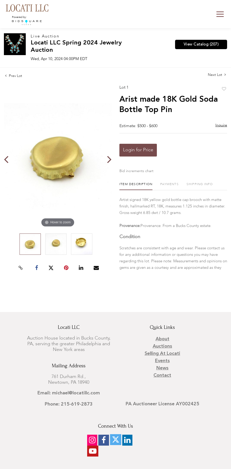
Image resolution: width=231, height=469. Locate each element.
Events (162, 361)
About (162, 339)
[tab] (135, 186)
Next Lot (217, 75)
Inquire (221, 125)
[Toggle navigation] (220, 14)
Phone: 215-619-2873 (69, 404)
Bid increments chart (136, 171)
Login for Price (138, 150)
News (162, 368)
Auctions (162, 346)
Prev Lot (13, 76)
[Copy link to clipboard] (21, 268)
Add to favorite (224, 89)
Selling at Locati (162, 353)
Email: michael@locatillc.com (68, 393)
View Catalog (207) (201, 44)
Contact (162, 375)
